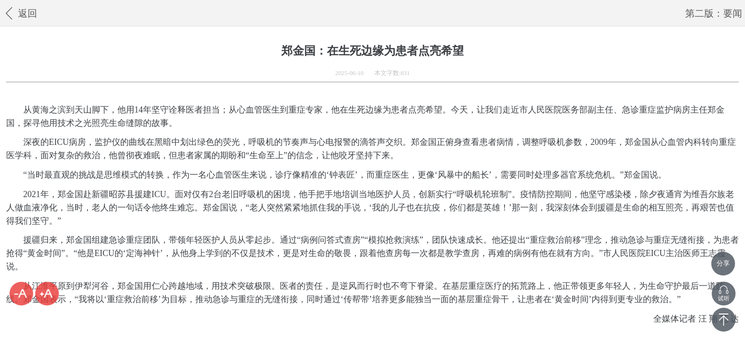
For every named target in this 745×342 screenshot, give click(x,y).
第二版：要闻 (713, 13)
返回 (20, 13)
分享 (723, 263)
